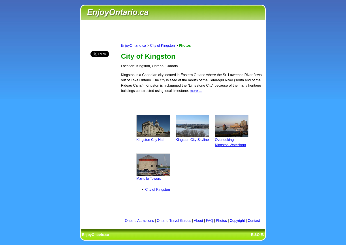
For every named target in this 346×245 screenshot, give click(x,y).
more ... (196, 91)
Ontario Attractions (139, 221)
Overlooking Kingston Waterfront (231, 140)
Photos (221, 221)
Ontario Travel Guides (174, 221)
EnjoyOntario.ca (133, 45)
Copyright (237, 221)
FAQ (209, 221)
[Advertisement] (99, 138)
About (198, 221)
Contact (254, 221)
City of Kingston (162, 45)
